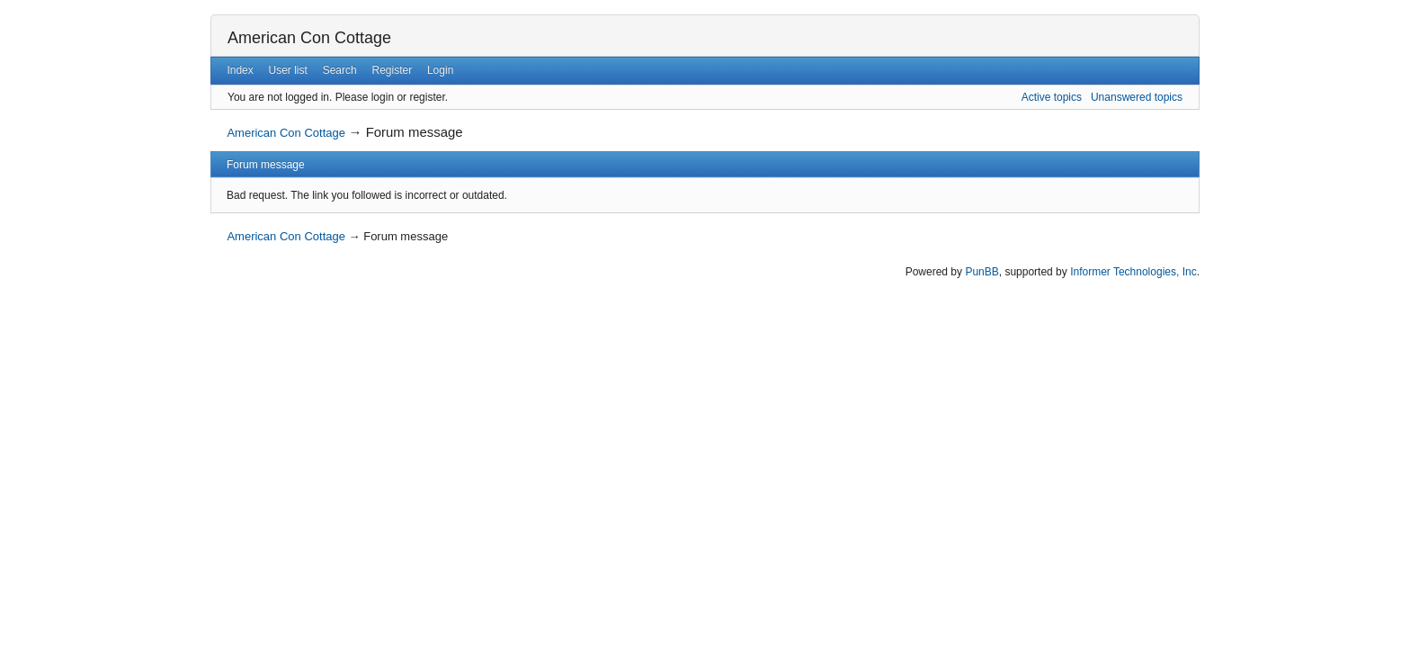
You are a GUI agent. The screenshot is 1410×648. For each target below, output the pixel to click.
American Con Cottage (309, 38)
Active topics (1052, 97)
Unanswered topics (1136, 97)
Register (391, 70)
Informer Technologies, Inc (1133, 272)
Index (240, 70)
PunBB (981, 272)
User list (288, 70)
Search (340, 70)
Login (440, 70)
